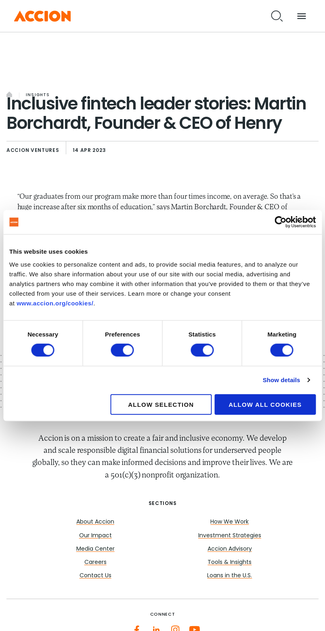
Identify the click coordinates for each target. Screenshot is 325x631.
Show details (281, 379)
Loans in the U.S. (229, 576)
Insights (38, 95)
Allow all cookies (265, 404)
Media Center (95, 549)
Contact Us (95, 576)
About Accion (95, 522)
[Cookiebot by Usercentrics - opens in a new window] (280, 222)
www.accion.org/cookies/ (55, 302)
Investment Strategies (229, 536)
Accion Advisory (230, 549)
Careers (95, 562)
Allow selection (161, 404)
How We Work (229, 522)
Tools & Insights (230, 562)
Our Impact (95, 536)
